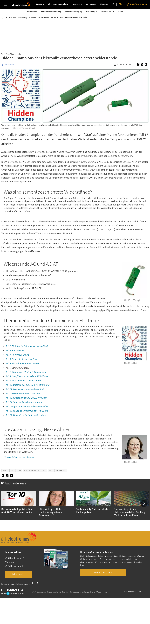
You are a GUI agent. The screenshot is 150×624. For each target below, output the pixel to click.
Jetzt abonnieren (18, 574)
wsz (51, 471)
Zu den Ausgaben (103, 572)
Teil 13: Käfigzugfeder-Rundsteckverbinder (26, 397)
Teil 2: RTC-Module (15, 350)
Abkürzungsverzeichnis (58, 4)
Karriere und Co (107, 11)
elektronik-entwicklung (35, 471)
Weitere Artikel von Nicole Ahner (19, 457)
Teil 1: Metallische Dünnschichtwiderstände (27, 346)
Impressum (51, 592)
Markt (120, 11)
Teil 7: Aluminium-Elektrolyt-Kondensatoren (27, 372)
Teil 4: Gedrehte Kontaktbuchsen (22, 359)
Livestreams (77, 4)
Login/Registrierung (138, 4)
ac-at (19, 471)
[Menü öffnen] (5, 4)
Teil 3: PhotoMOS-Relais (17, 354)
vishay (5, 471)
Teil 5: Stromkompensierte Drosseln (23, 363)
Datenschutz (41, 592)
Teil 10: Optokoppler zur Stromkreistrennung (27, 384)
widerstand (61, 471)
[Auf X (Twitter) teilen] (142, 64)
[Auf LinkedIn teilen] (146, 64)
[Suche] (112, 4)
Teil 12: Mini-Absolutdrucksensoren (23, 393)
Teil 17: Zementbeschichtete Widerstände (26, 415)
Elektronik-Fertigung (73, 11)
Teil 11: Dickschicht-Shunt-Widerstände (25, 389)
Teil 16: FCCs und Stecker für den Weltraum (27, 410)
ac (12, 471)
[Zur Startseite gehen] (21, 4)
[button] (143, 503)
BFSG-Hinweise (62, 592)
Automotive (32, 11)
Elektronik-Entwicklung (51, 11)
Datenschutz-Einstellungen (80, 592)
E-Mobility (90, 11)
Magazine (104, 4)
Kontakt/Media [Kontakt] (96, 592)
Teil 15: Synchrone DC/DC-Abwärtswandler (27, 406)
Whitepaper (91, 4)
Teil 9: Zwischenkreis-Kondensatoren (23, 380)
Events (39, 4)
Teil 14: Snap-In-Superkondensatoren (24, 402)
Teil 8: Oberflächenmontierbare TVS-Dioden (27, 376)
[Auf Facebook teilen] (139, 64)
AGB (34, 592)
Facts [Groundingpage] (105, 592)
